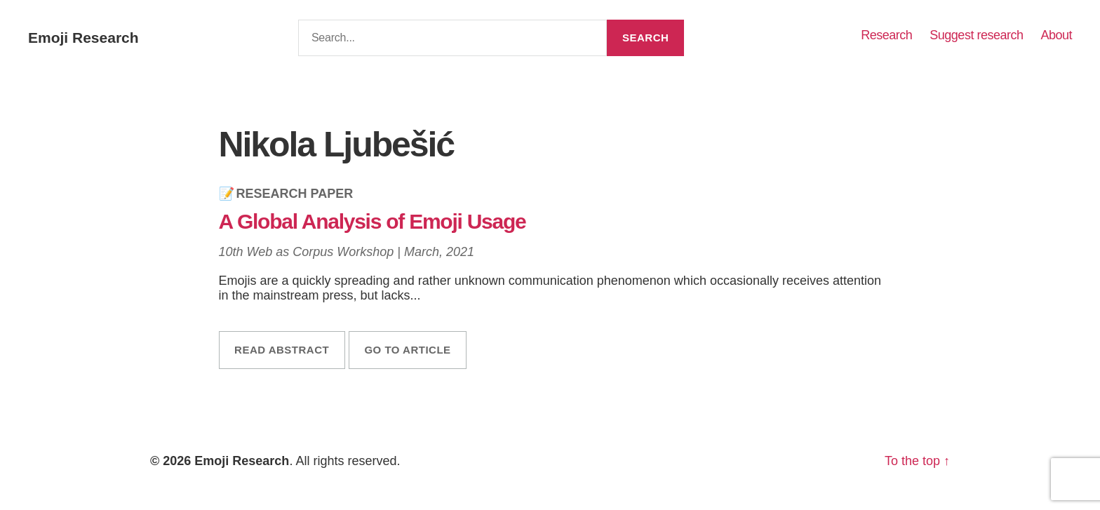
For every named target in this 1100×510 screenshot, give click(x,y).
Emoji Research (83, 37)
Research (886, 35)
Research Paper (295, 194)
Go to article (407, 350)
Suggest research (976, 35)
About (1056, 35)
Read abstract (281, 350)
